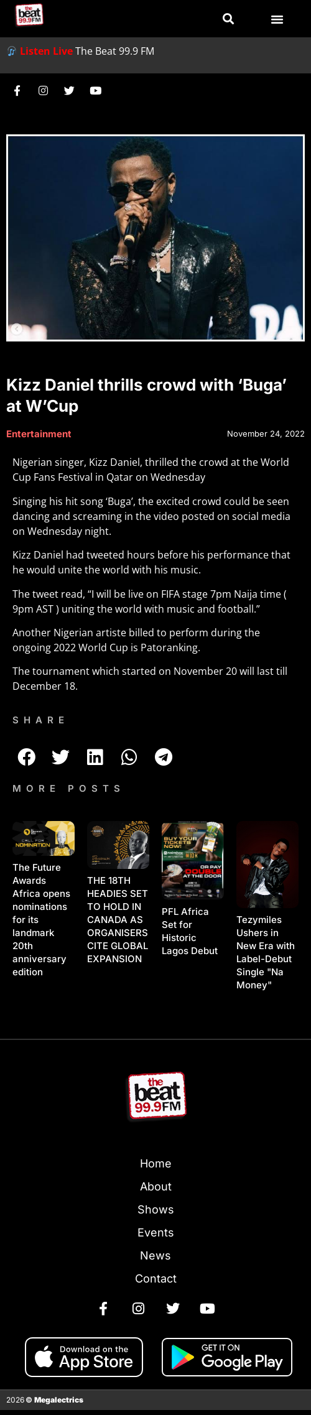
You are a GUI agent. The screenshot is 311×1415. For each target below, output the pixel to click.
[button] (228, 19)
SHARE (40, 720)
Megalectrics (58, 1399)
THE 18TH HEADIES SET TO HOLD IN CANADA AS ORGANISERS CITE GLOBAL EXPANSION (117, 920)
